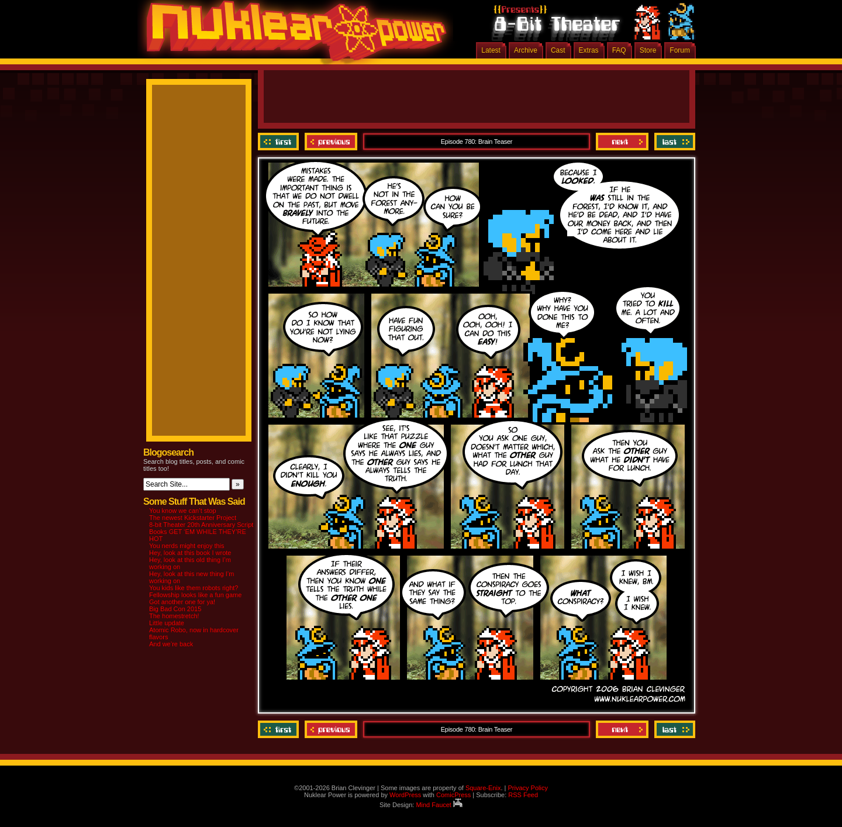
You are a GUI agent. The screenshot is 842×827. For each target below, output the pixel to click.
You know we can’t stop (182, 510)
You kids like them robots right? (193, 587)
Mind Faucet (439, 804)
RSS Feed (523, 794)
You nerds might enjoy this (187, 545)
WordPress (405, 794)
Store (648, 50)
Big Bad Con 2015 (175, 608)
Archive (525, 50)
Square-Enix (483, 787)
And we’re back (171, 643)
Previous (331, 141)
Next (622, 141)
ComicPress (453, 794)
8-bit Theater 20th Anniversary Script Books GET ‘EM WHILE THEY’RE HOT (201, 531)
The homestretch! (174, 615)
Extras (589, 50)
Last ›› (673, 141)
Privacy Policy (527, 787)
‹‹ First (280, 141)
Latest (491, 50)
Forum (680, 50)
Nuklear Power (292, 35)
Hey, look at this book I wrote (190, 552)
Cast (558, 50)
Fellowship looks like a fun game (195, 594)
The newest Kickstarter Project (192, 517)
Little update (166, 622)
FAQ (619, 50)
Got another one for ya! (182, 601)
